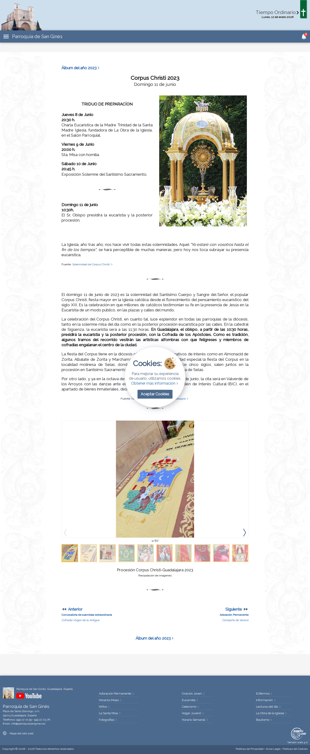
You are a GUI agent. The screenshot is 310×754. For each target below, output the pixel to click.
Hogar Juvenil (193, 713)
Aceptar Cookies (155, 394)
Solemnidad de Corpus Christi (93, 264)
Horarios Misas (111, 700)
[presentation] (244, 532)
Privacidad (249, 748)
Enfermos (264, 693)
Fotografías (108, 719)
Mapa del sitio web (18, 733)
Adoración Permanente (117, 693)
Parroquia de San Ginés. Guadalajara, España (44, 689)
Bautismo (264, 719)
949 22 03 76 (42, 719)
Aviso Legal (273, 748)
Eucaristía (190, 700)
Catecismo (191, 706)
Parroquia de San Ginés (37, 36)
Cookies (295, 748)
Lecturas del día (269, 706)
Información (266, 700)
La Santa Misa (110, 713)
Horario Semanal (195, 719)
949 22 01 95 (24, 719)
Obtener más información (155, 383)
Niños (105, 706)
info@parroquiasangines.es (28, 723)
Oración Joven (193, 693)
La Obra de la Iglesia (272, 713)
